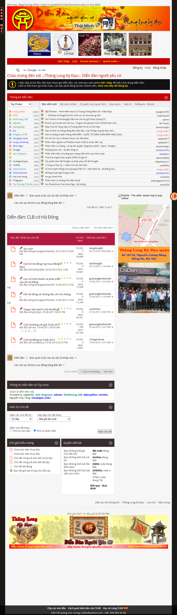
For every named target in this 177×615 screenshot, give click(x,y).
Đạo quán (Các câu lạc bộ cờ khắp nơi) (51, 195)
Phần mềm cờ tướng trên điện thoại (62, 180)
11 (34, 330)
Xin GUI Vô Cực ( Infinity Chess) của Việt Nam (67, 138)
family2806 (38, 269)
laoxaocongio (162, 127)
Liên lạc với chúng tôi (107, 502)
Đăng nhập (159, 67)
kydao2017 (163, 138)
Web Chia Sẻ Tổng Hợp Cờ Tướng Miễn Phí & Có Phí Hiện (72, 126)
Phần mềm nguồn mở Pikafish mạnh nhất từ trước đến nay (74, 142)
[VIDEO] (97, 470)
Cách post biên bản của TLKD (84, 608)
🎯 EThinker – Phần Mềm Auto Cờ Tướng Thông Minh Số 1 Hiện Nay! (78, 111)
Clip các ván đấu (56, 608)
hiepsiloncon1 (162, 161)
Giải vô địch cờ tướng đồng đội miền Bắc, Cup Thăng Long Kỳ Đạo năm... (80, 130)
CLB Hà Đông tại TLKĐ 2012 (39, 339)
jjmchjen (36, 312)
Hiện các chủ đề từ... (21, 414)
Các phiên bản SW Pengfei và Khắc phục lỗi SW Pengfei (72, 161)
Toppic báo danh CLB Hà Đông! (41, 309)
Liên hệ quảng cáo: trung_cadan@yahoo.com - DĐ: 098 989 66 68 (88, 612)
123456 (16, 165)
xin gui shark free (53, 176)
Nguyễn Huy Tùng (20, 397)
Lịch (74, 61)
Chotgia (16, 149)
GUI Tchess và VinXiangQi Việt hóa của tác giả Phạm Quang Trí (75, 119)
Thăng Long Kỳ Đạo (133, 502)
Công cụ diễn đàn (80, 227)
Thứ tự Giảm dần (44, 430)
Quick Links (110, 61)
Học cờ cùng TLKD (115, 608)
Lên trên (108, 371)
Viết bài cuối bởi (96, 237)
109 (81, 327)
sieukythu (164, 153)
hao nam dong (20, 176)
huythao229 (163, 115)
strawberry (38, 342)
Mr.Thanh (164, 123)
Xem (80, 240)
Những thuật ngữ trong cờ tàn (59, 172)
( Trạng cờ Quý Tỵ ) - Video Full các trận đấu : (66, 165)
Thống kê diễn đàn (21, 97)
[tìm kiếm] (43, 70)
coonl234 (164, 176)
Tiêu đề (14, 237)
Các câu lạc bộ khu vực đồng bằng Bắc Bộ (38, 202)
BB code (98, 450)
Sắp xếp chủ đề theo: (50, 414)
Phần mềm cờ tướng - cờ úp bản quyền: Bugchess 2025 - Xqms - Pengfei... (81, 145)
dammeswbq (162, 157)
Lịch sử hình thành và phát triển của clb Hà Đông (40, 280)
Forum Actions (89, 61)
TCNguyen (18, 180)
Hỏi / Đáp (63, 61)
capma (165, 119)
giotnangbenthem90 (43, 251)
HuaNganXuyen (20, 161)
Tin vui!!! (28, 248)
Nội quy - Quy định (98, 487)
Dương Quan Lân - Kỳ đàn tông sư (61, 149)
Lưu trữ (151, 502)
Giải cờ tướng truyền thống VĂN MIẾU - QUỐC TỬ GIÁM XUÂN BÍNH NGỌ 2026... (84, 134)
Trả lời (79, 237)
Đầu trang (164, 502)
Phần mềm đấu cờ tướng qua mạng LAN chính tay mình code (75, 153)
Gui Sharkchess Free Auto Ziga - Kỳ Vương (65, 184)
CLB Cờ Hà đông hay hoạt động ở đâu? (40, 265)
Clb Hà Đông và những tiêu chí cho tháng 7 (45, 295)
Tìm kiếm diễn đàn (103, 227)
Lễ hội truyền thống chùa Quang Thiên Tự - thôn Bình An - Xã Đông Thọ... (80, 168)
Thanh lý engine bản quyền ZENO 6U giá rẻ (66, 157)
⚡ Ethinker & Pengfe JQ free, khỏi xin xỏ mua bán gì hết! (73, 115)
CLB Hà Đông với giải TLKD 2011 (41, 324)
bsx (34, 327)
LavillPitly (164, 165)
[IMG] (96, 464)
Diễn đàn (19, 195)
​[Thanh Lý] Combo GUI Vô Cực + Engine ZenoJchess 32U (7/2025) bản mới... (81, 122)
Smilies (97, 457)
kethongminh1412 (160, 180)
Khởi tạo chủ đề (30, 237)
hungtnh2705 (162, 111)
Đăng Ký (138, 67)
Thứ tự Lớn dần (20, 430)
